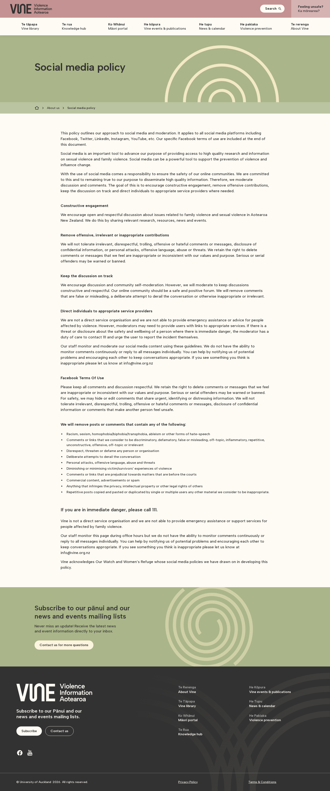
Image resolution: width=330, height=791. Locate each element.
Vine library (187, 703)
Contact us (59, 731)
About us (53, 108)
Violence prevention (265, 718)
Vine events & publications (270, 689)
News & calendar (262, 703)
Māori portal (188, 718)
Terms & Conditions (262, 782)
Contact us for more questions (64, 645)
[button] (272, 9)
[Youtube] (30, 752)
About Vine (187, 689)
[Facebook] (19, 752)
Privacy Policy (188, 782)
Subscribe (29, 731)
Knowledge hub (190, 732)
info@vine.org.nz (138, 363)
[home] (31, 9)
